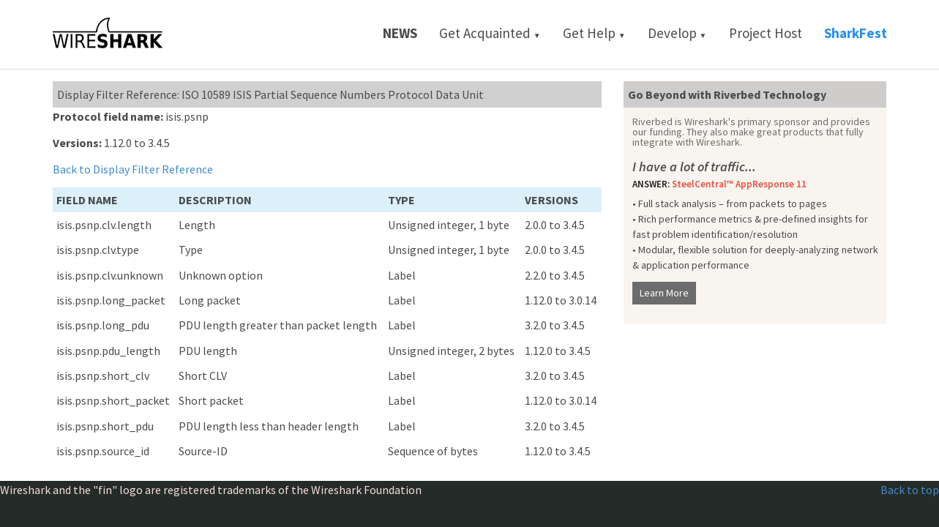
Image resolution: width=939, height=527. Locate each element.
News (400, 33)
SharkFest (855, 33)
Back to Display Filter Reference (133, 169)
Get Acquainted (490, 33)
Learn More (664, 292)
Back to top (909, 489)
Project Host (765, 33)
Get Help (594, 33)
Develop (677, 33)
